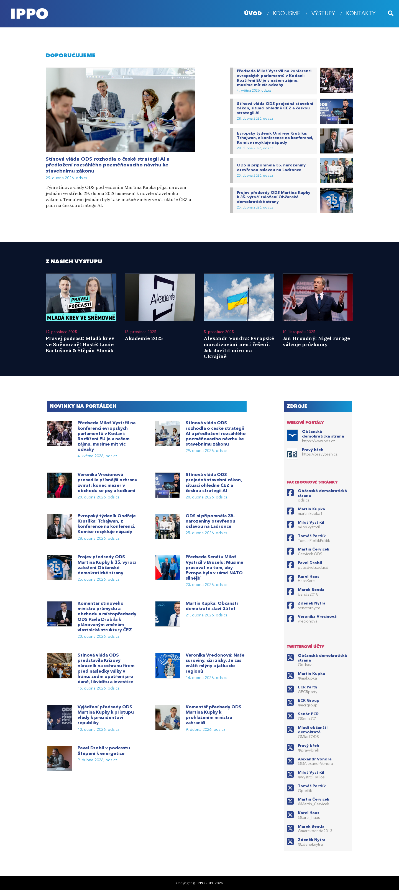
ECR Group (308, 701)
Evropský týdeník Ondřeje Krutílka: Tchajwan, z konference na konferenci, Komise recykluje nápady (275, 138)
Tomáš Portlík (312, 536)
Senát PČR (308, 714)
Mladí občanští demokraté (313, 730)
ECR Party (307, 687)
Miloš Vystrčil (311, 522)
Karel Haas (308, 576)
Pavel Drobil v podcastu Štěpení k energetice (104, 751)
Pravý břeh (312, 450)
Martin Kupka (311, 509)
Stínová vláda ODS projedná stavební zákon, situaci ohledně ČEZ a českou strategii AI (275, 108)
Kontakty (360, 14)
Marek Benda (311, 590)
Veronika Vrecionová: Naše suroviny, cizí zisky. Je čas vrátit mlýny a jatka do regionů (215, 663)
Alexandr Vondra (315, 759)
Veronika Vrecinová (317, 617)
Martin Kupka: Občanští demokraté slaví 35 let (212, 606)
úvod (253, 14)
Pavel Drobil (310, 563)
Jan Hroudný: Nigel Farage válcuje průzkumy (316, 341)
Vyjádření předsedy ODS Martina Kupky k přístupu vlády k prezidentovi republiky (106, 715)
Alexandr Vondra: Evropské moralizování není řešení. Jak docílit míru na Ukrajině (239, 347)
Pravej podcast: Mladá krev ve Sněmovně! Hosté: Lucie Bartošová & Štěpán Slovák (80, 344)
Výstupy (323, 14)
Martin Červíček (313, 549)
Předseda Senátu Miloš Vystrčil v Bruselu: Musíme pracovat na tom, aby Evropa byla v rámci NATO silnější (214, 568)
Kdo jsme (286, 14)
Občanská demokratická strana (323, 434)
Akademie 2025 (144, 338)
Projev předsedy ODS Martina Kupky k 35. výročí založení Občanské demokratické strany (273, 197)
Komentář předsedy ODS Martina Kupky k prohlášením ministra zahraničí (213, 715)
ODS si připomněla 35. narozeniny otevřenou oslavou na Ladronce (271, 167)
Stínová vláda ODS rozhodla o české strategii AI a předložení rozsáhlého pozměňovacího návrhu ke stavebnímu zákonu (108, 165)
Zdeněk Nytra (312, 603)
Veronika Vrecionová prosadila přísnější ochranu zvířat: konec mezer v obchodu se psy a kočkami (107, 483)
